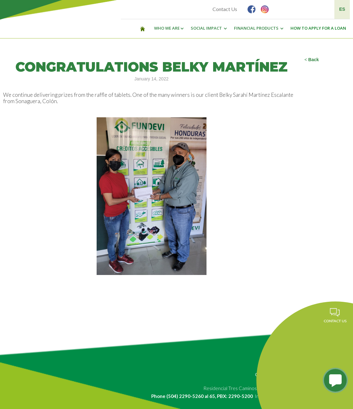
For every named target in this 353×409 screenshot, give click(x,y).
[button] (167, 28)
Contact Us (224, 9)
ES (342, 9)
